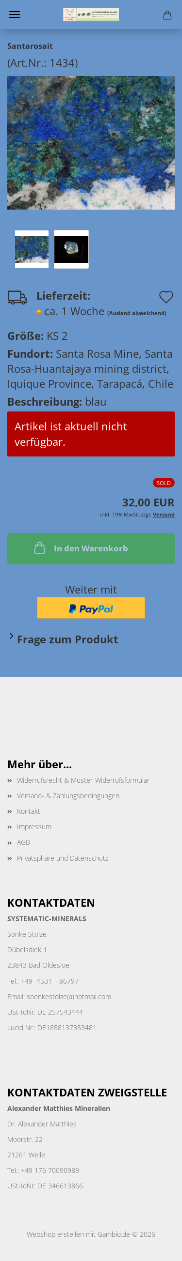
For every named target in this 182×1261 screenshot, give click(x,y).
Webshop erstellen (55, 1234)
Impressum (34, 826)
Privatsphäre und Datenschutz (62, 858)
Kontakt (28, 811)
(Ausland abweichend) (136, 313)
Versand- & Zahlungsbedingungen (68, 795)
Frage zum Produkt (67, 639)
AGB (23, 842)
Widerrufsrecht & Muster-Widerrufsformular (83, 780)
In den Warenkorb (80, 547)
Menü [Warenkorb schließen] (14, 14)
